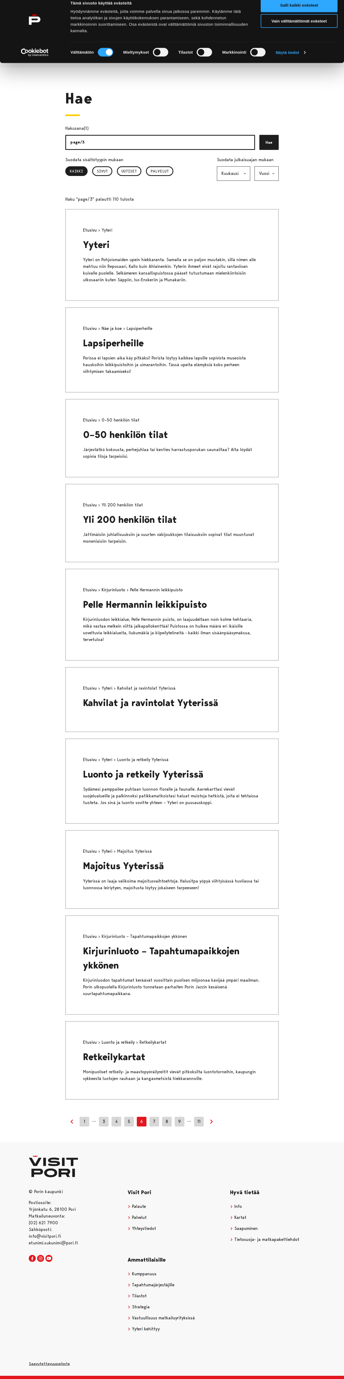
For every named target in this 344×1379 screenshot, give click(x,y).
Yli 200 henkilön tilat (130, 519)
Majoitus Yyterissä (123, 866)
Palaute (137, 1206)
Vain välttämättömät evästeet (299, 29)
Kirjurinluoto (114, 589)
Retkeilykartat (114, 1057)
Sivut (102, 171)
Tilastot (137, 1295)
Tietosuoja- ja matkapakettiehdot (264, 1239)
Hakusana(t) (77, 128)
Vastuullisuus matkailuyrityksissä (161, 1317)
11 (198, 1121)
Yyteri (96, 244)
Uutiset (129, 171)
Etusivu (90, 230)
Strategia (139, 1306)
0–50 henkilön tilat (125, 434)
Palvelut (159, 171)
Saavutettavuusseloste (49, 1363)
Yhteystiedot (142, 1228)
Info (236, 1206)
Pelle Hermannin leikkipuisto (145, 604)
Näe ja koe (112, 328)
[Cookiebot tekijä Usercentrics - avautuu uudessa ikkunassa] (34, 61)
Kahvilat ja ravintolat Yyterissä (150, 702)
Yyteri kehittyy (144, 1328)
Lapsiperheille (113, 343)
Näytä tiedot (287, 60)
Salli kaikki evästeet (299, 13)
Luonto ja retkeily (119, 1042)
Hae (269, 142)
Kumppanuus (142, 1273)
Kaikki (79, 171)
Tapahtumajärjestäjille (151, 1284)
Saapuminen (244, 1228)
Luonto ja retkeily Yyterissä (143, 774)
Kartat (238, 1217)
